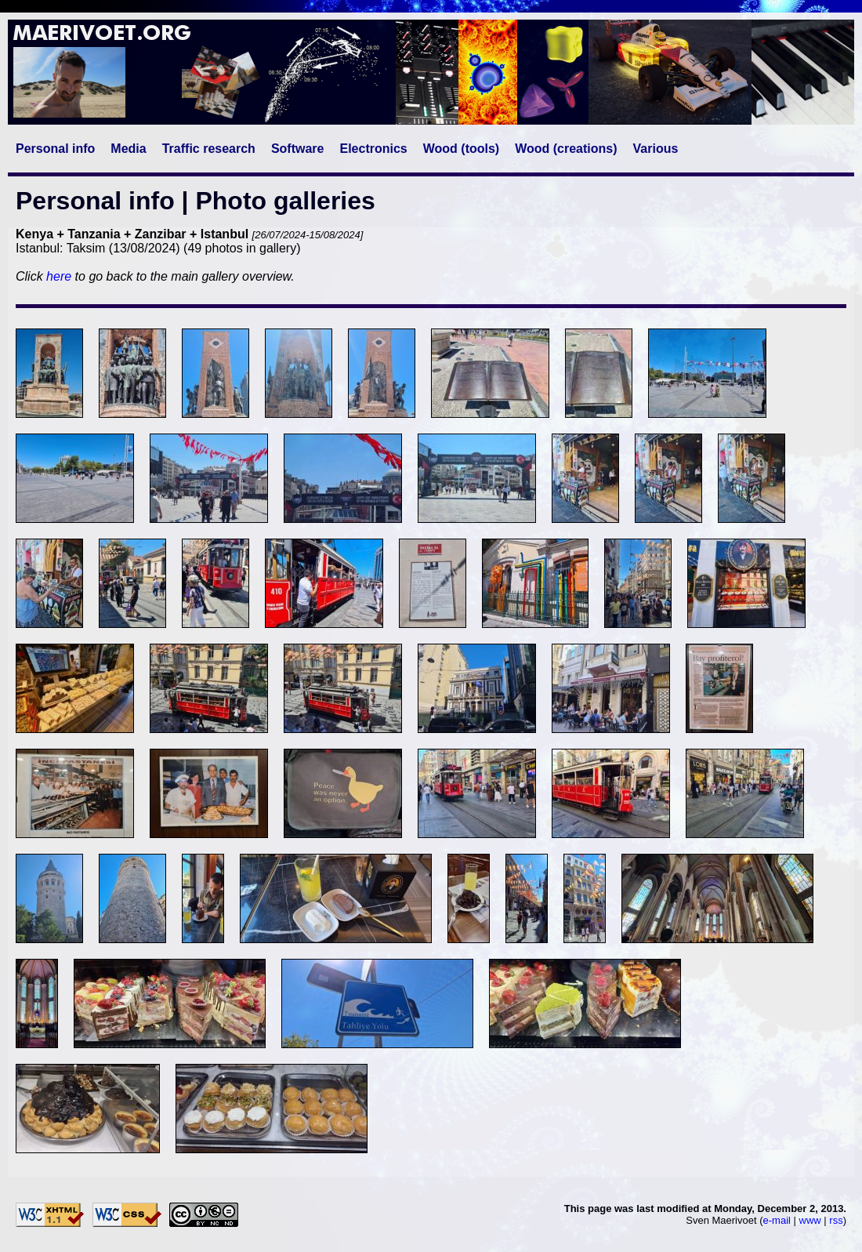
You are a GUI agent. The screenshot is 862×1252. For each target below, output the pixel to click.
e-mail (777, 1220)
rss (835, 1220)
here (58, 276)
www (810, 1220)
